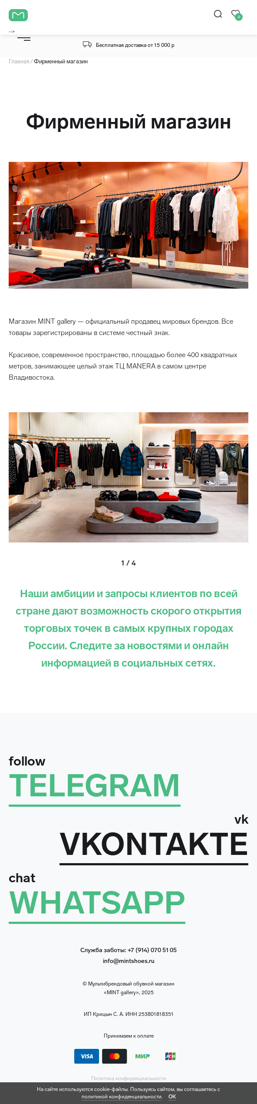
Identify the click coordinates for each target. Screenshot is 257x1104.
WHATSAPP (97, 903)
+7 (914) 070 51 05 (152, 950)
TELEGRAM (95, 786)
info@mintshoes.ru (129, 961)
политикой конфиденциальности (121, 1097)
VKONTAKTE (153, 844)
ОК (172, 1097)
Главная (19, 61)
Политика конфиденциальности (128, 1078)
